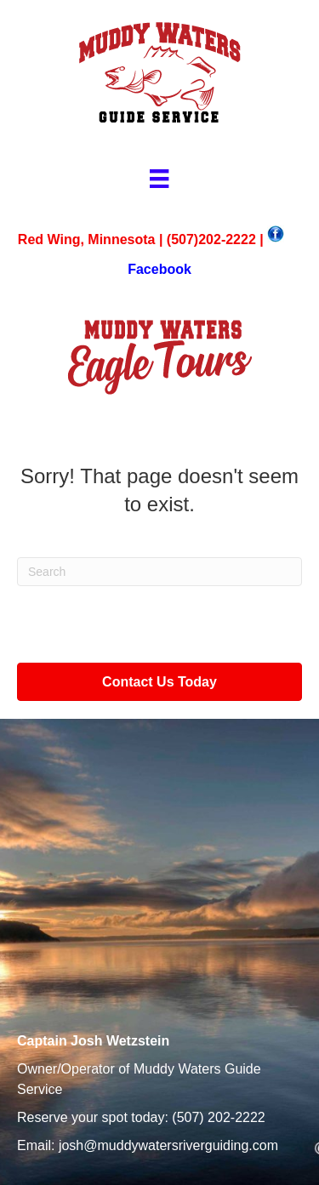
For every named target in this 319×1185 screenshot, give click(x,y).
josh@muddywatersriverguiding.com (168, 1145)
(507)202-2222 (211, 239)
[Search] (159, 571)
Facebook (159, 269)
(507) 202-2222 (218, 1117)
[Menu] (159, 178)
